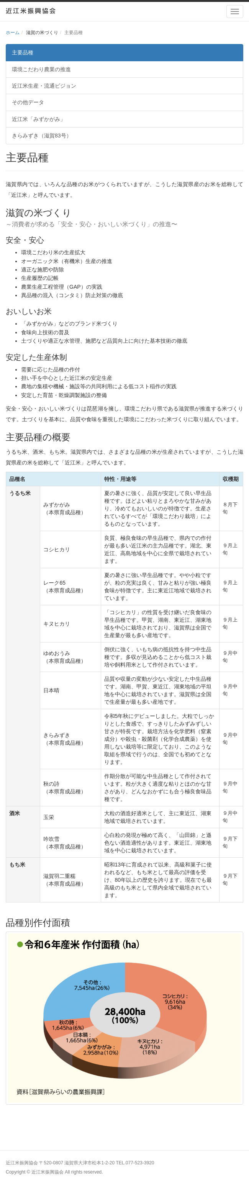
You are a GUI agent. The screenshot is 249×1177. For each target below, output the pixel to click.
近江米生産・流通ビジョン (44, 86)
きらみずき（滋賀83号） (42, 135)
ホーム (13, 32)
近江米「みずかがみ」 (39, 119)
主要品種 (22, 52)
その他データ (28, 102)
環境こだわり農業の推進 (41, 69)
